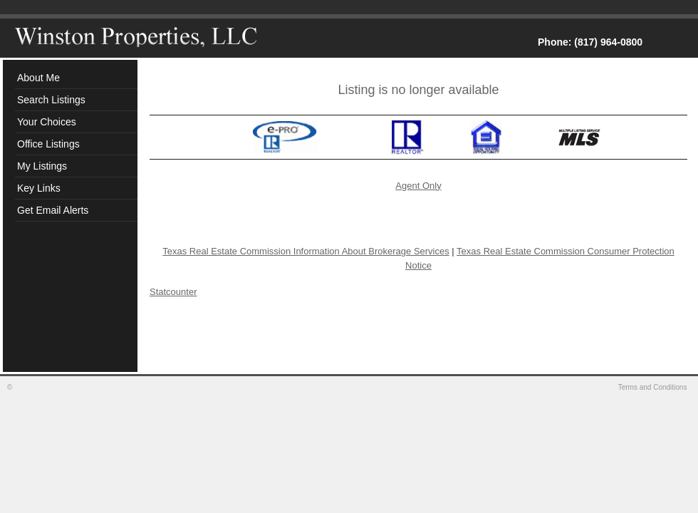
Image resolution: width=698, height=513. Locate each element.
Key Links (39, 188)
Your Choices (46, 122)
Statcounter (173, 291)
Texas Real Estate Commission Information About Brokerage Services (305, 251)
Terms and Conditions (653, 387)
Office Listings (48, 144)
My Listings (42, 166)
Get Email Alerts (52, 210)
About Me (38, 77)
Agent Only (418, 185)
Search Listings (51, 99)
